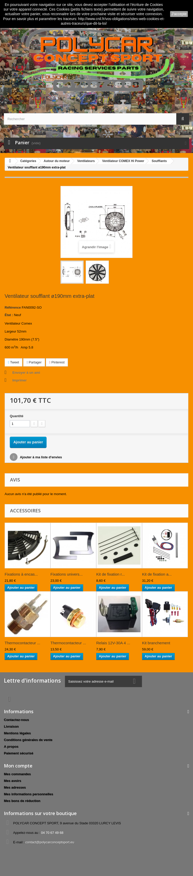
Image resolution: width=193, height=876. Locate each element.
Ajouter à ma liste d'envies (40, 457)
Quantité (16, 416)
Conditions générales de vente (28, 740)
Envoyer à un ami (26, 372)
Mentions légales (17, 733)
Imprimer (19, 380)
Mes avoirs (12, 781)
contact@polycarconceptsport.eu (49, 842)
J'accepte (179, 14)
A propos (11, 746)
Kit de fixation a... (157, 574)
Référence (13, 307)
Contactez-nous (16, 720)
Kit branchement (156, 643)
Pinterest (57, 362)
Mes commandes (17, 774)
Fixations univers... (66, 574)
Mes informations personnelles (28, 794)
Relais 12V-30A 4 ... (113, 643)
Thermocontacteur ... (22, 643)
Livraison (11, 726)
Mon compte (18, 766)
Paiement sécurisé (18, 753)
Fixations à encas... (21, 574)
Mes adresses (15, 787)
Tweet (13, 362)
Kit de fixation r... (110, 574)
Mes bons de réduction (22, 801)
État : (9, 315)
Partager (34, 362)
